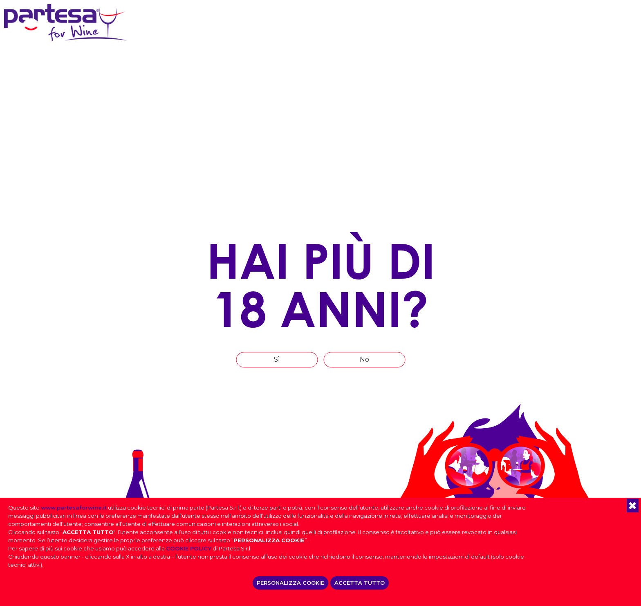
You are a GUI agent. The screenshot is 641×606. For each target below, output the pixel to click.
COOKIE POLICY (188, 548)
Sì (277, 359)
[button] (633, 505)
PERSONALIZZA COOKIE (290, 582)
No (364, 359)
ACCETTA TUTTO (359, 582)
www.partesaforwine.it (74, 507)
